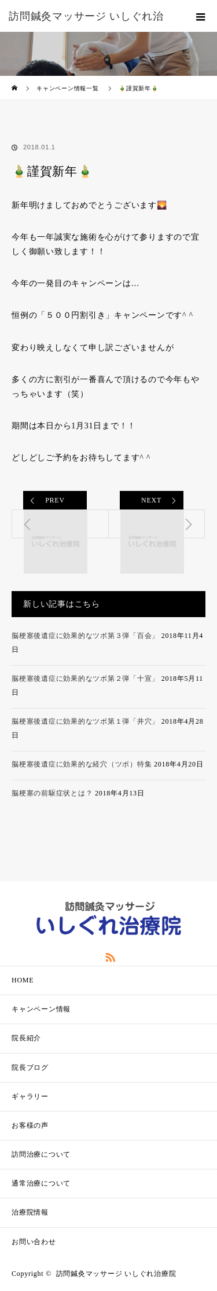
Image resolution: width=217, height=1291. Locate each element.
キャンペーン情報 (41, 1009)
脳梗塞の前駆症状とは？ (52, 793)
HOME (23, 980)
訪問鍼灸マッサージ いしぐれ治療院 (116, 1274)
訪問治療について (41, 1154)
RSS (108, 955)
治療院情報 (30, 1212)
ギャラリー (30, 1096)
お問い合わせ (34, 1242)
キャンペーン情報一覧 (67, 88)
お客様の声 (30, 1125)
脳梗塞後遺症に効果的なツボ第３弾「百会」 (85, 636)
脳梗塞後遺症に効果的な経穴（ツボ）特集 (82, 764)
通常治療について (41, 1183)
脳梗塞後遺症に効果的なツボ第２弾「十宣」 (85, 678)
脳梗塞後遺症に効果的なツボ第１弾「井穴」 (85, 721)
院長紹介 (26, 1038)
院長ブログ (30, 1067)
